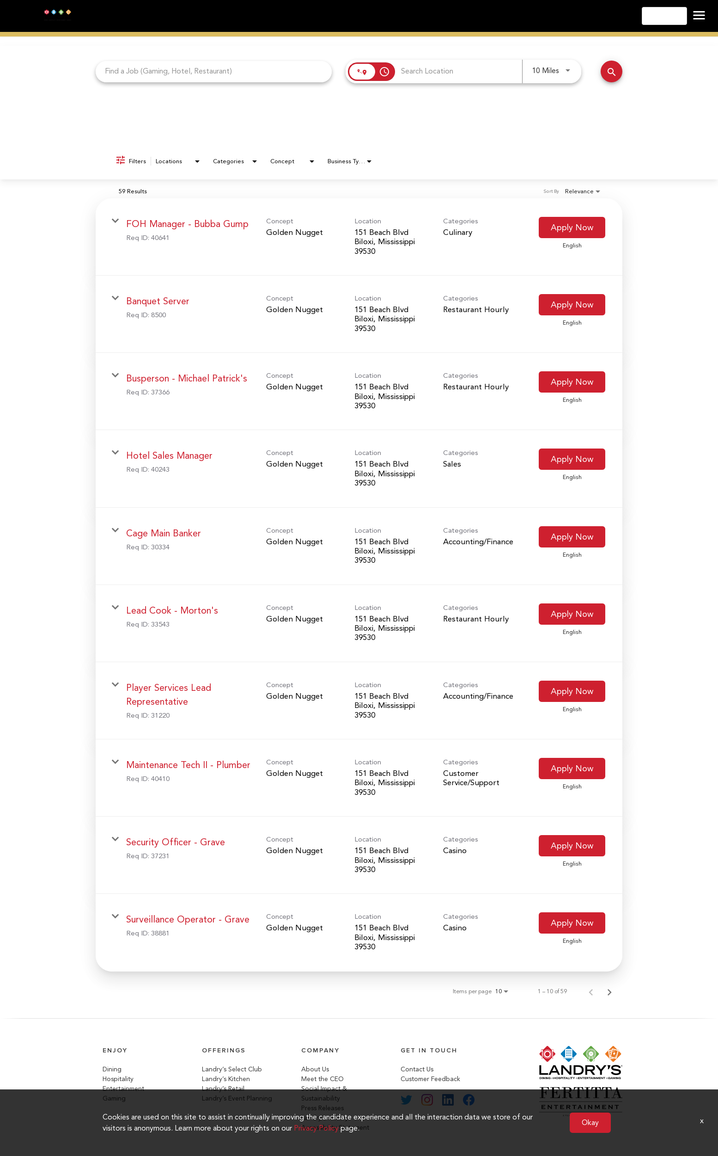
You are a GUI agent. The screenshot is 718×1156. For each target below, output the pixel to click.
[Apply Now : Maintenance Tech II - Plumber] (572, 768)
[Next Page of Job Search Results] (609, 991)
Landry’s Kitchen (226, 1079)
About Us (315, 1069)
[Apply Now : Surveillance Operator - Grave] (572, 923)
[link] (359, 237)
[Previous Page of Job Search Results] (591, 991)
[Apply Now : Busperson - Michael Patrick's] (572, 382)
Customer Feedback (430, 1079)
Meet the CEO (322, 1079)
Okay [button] (590, 1122)
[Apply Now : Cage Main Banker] (572, 536)
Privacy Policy (316, 1128)
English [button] (664, 16)
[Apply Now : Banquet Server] (572, 304)
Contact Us (417, 1069)
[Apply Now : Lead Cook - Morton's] (572, 614)
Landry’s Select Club (232, 1069)
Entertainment (123, 1089)
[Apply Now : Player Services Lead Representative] (572, 691)
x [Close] (702, 1120)
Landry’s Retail (223, 1089)
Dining (112, 1069)
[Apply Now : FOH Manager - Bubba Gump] (572, 227)
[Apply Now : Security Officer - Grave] (572, 845)
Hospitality (118, 1079)
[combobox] (213, 71)
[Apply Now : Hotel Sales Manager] (572, 459)
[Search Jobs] (611, 71)
